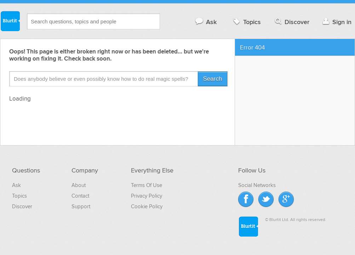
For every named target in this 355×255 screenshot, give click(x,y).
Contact (80, 196)
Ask (205, 22)
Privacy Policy (146, 196)
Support (80, 206)
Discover (291, 22)
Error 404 (252, 47)
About (78, 185)
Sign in (336, 22)
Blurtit (10, 21)
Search (212, 78)
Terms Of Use (146, 185)
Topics (246, 22)
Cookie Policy (146, 206)
